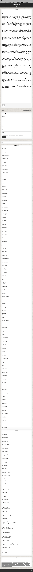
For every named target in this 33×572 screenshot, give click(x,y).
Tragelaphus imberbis (4, 252)
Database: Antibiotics (4, 437)
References (3, 482)
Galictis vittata (3, 279)
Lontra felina (3, 221)
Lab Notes (17, 9)
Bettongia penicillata (4, 251)
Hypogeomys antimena (5, 416)
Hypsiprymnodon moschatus (5, 258)
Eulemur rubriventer (4, 227)
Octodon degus (4, 399)
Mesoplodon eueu (4, 196)
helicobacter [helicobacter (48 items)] (4, 563)
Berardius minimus (4, 197)
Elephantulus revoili (4, 189)
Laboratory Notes (16, 4)
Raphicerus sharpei (4, 159)
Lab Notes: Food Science (5, 514)
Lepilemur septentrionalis (5, 337)
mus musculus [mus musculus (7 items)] (18, 564)
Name (3, 126)
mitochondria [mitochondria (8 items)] (6, 564)
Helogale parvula (4, 355)
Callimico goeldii (4, 334)
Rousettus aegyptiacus (5, 427)
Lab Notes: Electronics (5, 523)
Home (5, 2)
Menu (3, 0)
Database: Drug (4, 452)
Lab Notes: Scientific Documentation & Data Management (9, 544)
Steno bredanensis (4, 220)
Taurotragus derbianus (5, 244)
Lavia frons (3, 317)
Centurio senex (4, 313)
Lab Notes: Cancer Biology (5, 503)
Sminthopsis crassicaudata (5, 296)
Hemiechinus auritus (4, 386)
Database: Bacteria (4, 441)
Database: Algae (4, 434)
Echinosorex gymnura (4, 265)
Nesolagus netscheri (4, 417)
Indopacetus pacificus (4, 206)
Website (3, 132)
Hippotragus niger (4, 237)
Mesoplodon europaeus (5, 327)
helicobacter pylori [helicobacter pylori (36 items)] (9, 563)
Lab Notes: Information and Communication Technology (9, 522)
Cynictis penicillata (4, 354)
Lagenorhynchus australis (5, 324)
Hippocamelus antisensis (5, 176)
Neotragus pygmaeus (4, 241)
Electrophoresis (4, 496)
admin (10, 104)
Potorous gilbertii (4, 173)
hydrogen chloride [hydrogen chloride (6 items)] (20, 563)
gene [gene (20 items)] (24, 562)
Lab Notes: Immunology (5, 521)
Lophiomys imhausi (4, 299)
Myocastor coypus (4, 410)
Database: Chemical (4, 448)
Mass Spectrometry (16, 10)
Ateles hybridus (4, 228)
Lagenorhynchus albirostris (5, 210)
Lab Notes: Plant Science (5, 540)
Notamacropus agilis (4, 255)
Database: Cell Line (4, 445)
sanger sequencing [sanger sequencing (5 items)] (22, 565)
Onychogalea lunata (4, 186)
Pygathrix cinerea (4, 348)
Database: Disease (4, 451)
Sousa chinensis (4, 217)
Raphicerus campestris (5, 158)
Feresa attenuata (4, 214)
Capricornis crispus (4, 152)
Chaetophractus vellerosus (5, 407)
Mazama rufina (4, 148)
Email (3, 129)
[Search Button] (16, 6)
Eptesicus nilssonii (4, 200)
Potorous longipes (4, 179)
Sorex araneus (3, 385)
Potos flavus (3, 351)
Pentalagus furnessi (4, 368)
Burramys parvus (4, 268)
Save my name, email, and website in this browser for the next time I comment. (13, 135)
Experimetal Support (5, 480)
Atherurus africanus (4, 306)
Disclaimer (18, 2)
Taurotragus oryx (4, 235)
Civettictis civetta (4, 224)
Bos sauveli (3, 396)
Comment (3, 116)
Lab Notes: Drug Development (6, 537)
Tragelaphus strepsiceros (5, 245)
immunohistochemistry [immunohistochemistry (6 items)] (27, 563)
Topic (2, 486)
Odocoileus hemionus (4, 362)
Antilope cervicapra (4, 231)
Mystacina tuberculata (4, 203)
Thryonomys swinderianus (5, 272)
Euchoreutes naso (4, 400)
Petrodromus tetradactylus (5, 199)
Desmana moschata (4, 375)
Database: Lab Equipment (5, 462)
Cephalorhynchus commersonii (6, 320)
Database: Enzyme (4, 454)
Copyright (13, 2)
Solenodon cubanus (4, 376)
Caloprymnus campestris (5, 172)
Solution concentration (5, 554)
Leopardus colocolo (4, 341)
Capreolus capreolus (4, 361)
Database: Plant (4, 468)
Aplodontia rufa (4, 297)
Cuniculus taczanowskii (5, 303)
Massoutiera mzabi (4, 286)
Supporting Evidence (5, 485)
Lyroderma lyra (4, 276)
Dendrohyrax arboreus (5, 372)
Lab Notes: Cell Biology (5, 505)
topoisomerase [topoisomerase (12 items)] (9, 566)
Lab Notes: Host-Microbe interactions (7, 528)
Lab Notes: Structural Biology (5, 547)
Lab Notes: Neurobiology (5, 533)
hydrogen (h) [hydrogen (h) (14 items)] (15, 563)
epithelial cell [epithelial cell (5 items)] (15, 562)
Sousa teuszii (3, 321)
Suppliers (3, 483)
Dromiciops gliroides (4, 392)
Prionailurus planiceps (5, 358)
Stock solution (4, 552)
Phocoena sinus (4, 338)
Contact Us (9, 2)
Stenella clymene (4, 230)
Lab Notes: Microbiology (5, 527)
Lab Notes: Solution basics (5, 508)
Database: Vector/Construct (5, 475)
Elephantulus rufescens (5, 262)
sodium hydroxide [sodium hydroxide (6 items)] (4, 566)
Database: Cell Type (4, 447)
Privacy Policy (26, 2)
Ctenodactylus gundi (4, 403)
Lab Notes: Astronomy (4, 489)
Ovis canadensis (4, 382)
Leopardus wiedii (4, 282)
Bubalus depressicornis (5, 393)
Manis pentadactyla (4, 406)
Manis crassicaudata (4, 289)
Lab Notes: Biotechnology (5, 502)
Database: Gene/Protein (5, 458)
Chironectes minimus (4, 389)
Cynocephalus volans (4, 290)
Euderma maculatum (4, 314)
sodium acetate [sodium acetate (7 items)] (28, 565)
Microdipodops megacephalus (6, 283)
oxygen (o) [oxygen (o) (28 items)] (26, 564)
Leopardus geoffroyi (4, 344)
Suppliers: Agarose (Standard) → (27, 110)
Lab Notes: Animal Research (5, 488)
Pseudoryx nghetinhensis (5, 413)
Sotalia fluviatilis (4, 323)
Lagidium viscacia (4, 275)
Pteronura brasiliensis (4, 234)
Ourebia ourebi (4, 151)
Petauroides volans (4, 269)
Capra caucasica (4, 379)
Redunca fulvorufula (4, 166)
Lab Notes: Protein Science (5, 541)
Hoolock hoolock (4, 345)
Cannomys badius (4, 300)
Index (22, 2)
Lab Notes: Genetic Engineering (6, 515)
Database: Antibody (4, 438)
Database (3, 431)
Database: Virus (4, 476)
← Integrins (2, 110)
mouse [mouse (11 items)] (14, 564)
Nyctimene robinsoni (4, 420)
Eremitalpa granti (4, 261)
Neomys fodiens (4, 383)
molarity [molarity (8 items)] (10, 564)
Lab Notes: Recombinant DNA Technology (7, 543)
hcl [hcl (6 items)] (27, 562)
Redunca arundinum (4, 165)
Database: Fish (3, 455)
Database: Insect (4, 461)
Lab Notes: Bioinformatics (5, 492)
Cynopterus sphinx (4, 307)
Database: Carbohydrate (5, 444)
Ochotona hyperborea (4, 369)
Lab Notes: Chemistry (4, 507)
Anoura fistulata (4, 310)
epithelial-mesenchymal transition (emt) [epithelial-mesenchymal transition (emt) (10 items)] (7, 562)
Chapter (3, 479)
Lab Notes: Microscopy (5, 499)
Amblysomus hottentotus (5, 193)
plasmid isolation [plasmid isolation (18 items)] (7, 565)
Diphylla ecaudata (4, 423)
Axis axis (3, 365)
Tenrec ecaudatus (4, 259)
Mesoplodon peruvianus (5, 207)
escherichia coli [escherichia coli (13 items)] (20, 562)
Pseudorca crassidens (4, 213)
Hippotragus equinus (4, 238)
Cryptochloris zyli (4, 190)
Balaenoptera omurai (4, 330)
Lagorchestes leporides (5, 169)
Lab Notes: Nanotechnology (5, 532)
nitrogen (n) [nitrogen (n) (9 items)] (22, 564)
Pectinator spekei (4, 293)
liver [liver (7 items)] (3, 564)
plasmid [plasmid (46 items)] (3, 565)
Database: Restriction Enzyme (6, 472)
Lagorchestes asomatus (5, 183)
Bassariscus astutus (4, 352)
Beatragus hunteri (4, 248)
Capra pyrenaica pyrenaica (5, 155)
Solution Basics (4, 553)
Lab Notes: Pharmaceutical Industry (6, 536)
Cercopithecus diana (4, 331)
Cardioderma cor (4, 424)
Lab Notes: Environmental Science (6, 512)
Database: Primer (4, 469)
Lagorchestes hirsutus (4, 182)
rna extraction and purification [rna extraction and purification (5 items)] (15, 565)
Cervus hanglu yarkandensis (5, 175)
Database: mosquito (4, 465)
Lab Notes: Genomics (4, 518)
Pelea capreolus (4, 162)
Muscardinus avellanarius (5, 292)
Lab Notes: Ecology (4, 511)
